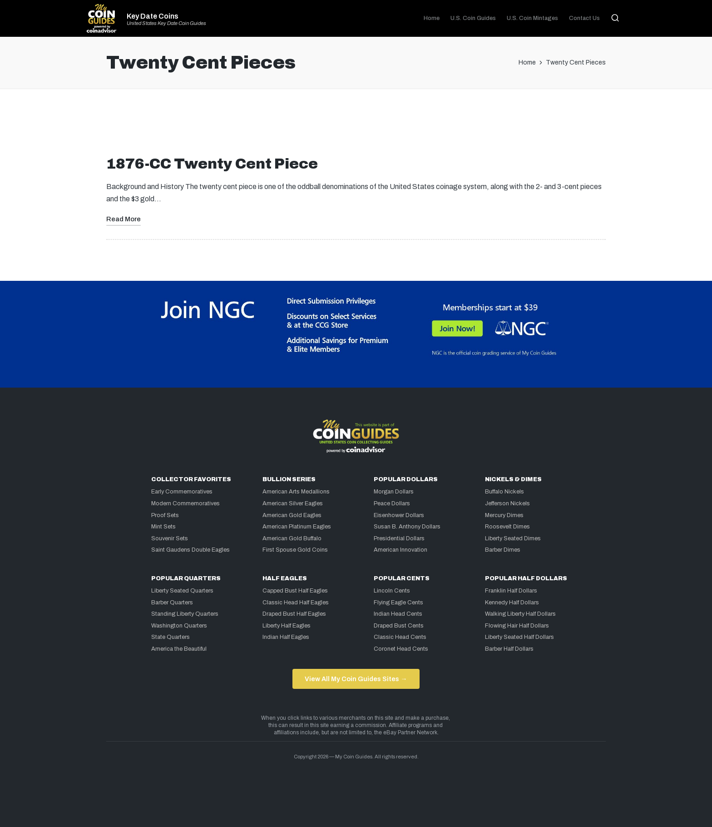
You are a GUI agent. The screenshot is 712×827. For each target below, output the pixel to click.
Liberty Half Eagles (286, 626)
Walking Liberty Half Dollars (520, 614)
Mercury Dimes (504, 515)
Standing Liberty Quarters (184, 614)
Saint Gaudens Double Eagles (190, 550)
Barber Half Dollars (509, 649)
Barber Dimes (502, 550)
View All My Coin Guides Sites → (356, 679)
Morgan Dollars (394, 491)
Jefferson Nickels (507, 503)
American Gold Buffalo (291, 538)
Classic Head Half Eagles (295, 602)
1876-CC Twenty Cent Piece (212, 164)
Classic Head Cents (400, 637)
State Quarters (170, 637)
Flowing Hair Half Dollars (517, 626)
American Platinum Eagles (296, 526)
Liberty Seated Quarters (182, 591)
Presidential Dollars (399, 538)
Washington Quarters (179, 626)
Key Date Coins (152, 16)
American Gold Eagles (291, 515)
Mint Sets (163, 526)
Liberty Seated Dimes (513, 538)
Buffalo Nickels (504, 491)
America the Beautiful (179, 649)
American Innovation (400, 550)
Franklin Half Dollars (511, 591)
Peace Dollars (392, 503)
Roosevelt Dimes (507, 526)
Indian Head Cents (398, 614)
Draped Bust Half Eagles (294, 614)
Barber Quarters (172, 602)
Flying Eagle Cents (398, 602)
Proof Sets (165, 515)
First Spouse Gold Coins (295, 550)
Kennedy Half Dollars (512, 602)
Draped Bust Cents (399, 626)
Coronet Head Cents (401, 649)
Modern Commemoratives (185, 503)
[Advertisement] (356, 125)
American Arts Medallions (296, 491)
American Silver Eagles (292, 503)
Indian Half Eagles (285, 637)
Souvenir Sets (169, 538)
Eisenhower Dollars (399, 515)
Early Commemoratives (182, 491)
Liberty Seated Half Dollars (519, 637)
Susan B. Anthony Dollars (407, 526)
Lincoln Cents (392, 591)
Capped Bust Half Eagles (295, 591)
